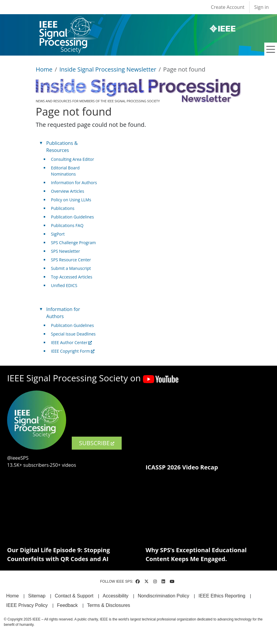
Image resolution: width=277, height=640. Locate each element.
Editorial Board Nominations (65, 171)
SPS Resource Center (71, 260)
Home (44, 69)
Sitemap (36, 595)
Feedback (67, 605)
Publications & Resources (62, 146)
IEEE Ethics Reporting (221, 595)
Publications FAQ (67, 225)
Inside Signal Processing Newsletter (107, 69)
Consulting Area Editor (72, 159)
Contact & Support (74, 595)
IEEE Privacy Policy (27, 605)
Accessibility (115, 595)
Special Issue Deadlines (73, 334)
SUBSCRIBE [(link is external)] (96, 443)
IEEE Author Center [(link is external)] (71, 342)
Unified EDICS (64, 285)
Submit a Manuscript (71, 268)
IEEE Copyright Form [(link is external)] (72, 351)
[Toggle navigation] (270, 49)
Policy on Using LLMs (71, 199)
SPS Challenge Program (73, 242)
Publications (62, 208)
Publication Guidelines (72, 217)
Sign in (261, 7)
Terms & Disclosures (108, 605)
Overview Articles (67, 191)
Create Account (228, 7)
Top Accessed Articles (71, 277)
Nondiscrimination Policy (163, 595)
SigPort (58, 234)
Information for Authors (74, 182)
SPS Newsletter (65, 251)
